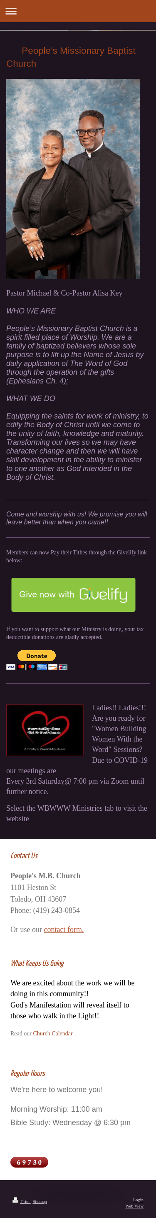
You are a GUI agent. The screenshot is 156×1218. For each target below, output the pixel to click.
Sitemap (39, 1201)
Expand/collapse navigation (78, 11)
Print (21, 1201)
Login (138, 1200)
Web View (134, 1206)
